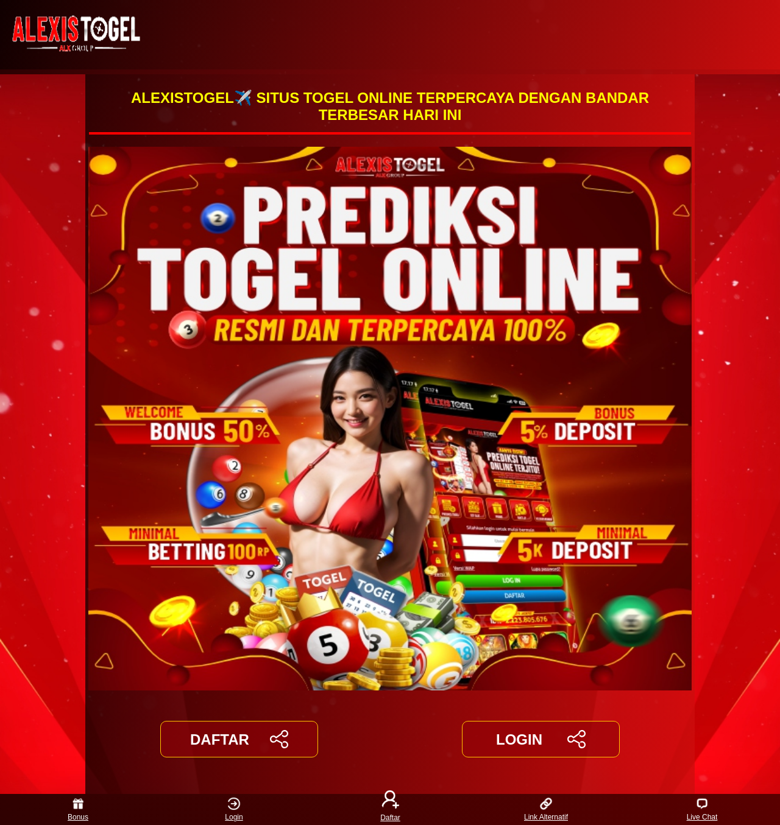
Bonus (78, 809)
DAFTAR (239, 739)
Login (234, 809)
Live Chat (702, 809)
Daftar (390, 809)
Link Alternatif (546, 809)
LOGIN (541, 739)
